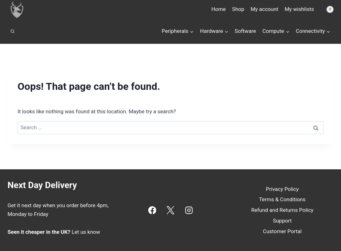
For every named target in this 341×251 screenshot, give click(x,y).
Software (245, 31)
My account (264, 9)
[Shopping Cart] (326, 9)
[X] (170, 210)
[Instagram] (189, 210)
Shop (238, 9)
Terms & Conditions (282, 199)
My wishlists (299, 9)
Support (282, 221)
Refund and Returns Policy (282, 210)
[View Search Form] (13, 31)
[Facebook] (152, 210)
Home (218, 9)
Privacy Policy (282, 189)
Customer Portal (282, 231)
